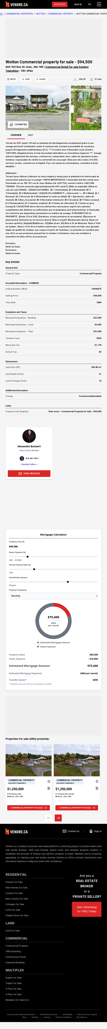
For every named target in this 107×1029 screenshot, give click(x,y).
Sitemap (34, 1017)
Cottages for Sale (15, 904)
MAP (30, 135)
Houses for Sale (14, 882)
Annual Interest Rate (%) (20, 565)
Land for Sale (13, 930)
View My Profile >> (29, 464)
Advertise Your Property (87, 1014)
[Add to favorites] (49, 781)
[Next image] (58, 818)
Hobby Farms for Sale (17, 915)
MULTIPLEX (15, 970)
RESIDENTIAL (16, 874)
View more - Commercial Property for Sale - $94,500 (74, 411)
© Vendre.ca (82, 1017)
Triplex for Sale (13, 983)
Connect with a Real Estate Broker (21, 1014)
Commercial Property (17, 945)
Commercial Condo (16, 956)
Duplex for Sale (14, 977)
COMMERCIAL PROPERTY (60, 14)
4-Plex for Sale (13, 988)
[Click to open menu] (98, 4)
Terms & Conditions (63, 1017)
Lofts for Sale (13, 909)
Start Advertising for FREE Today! (87, 909)
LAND (10, 923)
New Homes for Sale (16, 887)
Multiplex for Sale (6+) (17, 1000)
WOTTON (40, 14)
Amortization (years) (18, 577)
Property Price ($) (16, 541)
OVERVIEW (16, 135)
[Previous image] (48, 818)
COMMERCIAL (17, 938)
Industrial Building (15, 962)
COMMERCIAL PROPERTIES (19, 14)
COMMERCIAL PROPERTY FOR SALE (29, 807)
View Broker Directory (48, 1014)
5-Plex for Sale (13, 994)
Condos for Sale (14, 893)
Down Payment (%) (17, 552)
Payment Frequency (18, 590)
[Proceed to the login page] (77, 4)
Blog (24, 1017)
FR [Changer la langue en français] (89, 4)
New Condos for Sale (17, 898)
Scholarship (67, 1014)
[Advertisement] (53, 38)
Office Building (13, 951)
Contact (46, 1017)
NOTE (11, 79)
